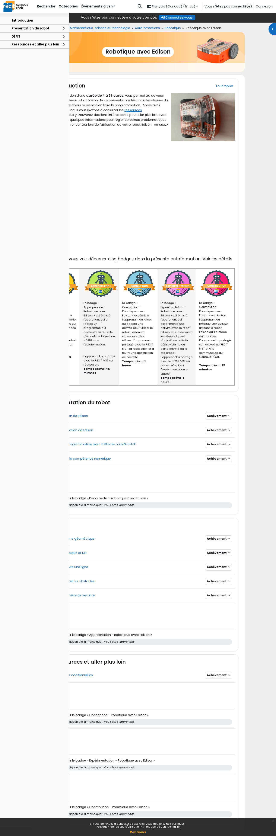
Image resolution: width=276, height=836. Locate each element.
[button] (139, 6)
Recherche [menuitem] (46, 6)
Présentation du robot (30, 37)
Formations (96, 28)
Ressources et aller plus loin (35, 53)
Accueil (76, 28)
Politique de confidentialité (162, 827)
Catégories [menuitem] (68, 6)
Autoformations (190, 28)
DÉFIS (16, 45)
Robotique (217, 28)
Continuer (138, 832)
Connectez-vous (211, 17)
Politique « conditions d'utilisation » (119, 827)
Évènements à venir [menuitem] (98, 6)
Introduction (22, 29)
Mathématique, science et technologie (142, 28)
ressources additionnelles (122, 114)
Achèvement (246, 419)
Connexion (264, 6)
